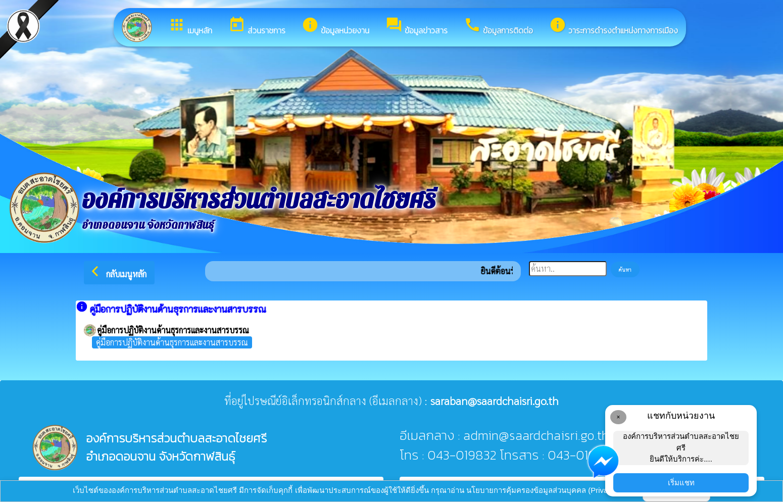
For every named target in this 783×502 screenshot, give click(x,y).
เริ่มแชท (681, 482)
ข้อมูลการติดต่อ (498, 26)
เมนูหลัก (190, 26)
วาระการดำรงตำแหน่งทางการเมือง (613, 26)
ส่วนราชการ (256, 26)
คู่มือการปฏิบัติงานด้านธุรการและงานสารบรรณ (172, 342)
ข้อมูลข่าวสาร (416, 26)
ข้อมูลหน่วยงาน (335, 26)
